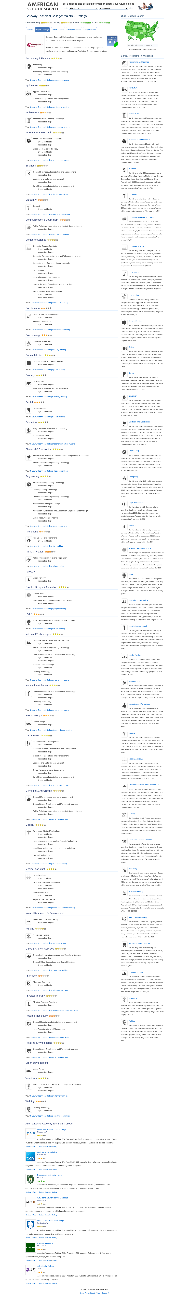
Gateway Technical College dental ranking (47, 417)
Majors (34, 1146)
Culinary (132, 347)
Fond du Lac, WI (42, 1223)
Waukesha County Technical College (52, 1198)
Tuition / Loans (58, 29)
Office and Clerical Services (140, 840)
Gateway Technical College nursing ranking (48, 943)
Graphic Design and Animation (141, 548)
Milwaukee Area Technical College (51, 1129)
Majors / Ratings (42, 29)
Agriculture (133, 88)
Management (134, 681)
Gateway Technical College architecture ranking (50, 127)
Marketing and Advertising (139, 704)
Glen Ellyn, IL (41, 1246)
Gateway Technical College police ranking (47, 370)
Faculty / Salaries (73, 29)
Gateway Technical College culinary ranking (48, 397)
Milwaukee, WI (42, 1132)
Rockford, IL (41, 1177)
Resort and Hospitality (138, 917)
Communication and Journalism (142, 217)
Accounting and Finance (139, 62)
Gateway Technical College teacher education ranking (52, 444)
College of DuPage (45, 1243)
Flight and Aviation (136, 503)
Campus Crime (90, 29)
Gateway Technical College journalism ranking (49, 234)
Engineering (134, 451)
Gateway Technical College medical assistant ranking (52, 908)
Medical (132, 733)
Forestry (132, 525)
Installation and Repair (138, 626)
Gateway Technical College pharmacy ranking (49, 990)
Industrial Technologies (138, 600)
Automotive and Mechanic (139, 140)
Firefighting (133, 477)
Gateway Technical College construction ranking (50, 214)
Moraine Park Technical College (50, 1220)
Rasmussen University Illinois (49, 1175)
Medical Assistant (136, 759)
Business (132, 169)
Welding (132, 1021)
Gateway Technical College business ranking (48, 194)
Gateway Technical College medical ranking (48, 863)
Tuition (41, 1146)
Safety (54, 1146)
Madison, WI (41, 1155)
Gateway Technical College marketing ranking (49, 819)
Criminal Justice (135, 321)
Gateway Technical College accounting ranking (49, 80)
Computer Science (136, 246)
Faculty (48, 1146)
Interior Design (135, 655)
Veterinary (133, 998)
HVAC (131, 574)
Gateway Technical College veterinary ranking (49, 1096)
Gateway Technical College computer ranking (49, 303)
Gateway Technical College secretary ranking (49, 970)
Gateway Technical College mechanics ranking (49, 160)
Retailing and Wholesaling (139, 943)
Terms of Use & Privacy (93, 1293)
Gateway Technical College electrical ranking (48, 471)
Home (82, 1293)
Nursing (132, 814)
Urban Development (137, 972)
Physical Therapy (136, 891)
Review (30, 29)
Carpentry (133, 194)
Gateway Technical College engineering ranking (50, 526)
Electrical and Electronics (139, 422)
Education (133, 396)
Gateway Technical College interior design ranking (51, 730)
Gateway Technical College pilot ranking (47, 566)
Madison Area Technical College (50, 1152)
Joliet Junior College (45, 1266)
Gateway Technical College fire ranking (46, 546)
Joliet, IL (40, 1269)
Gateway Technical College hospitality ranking (49, 1037)
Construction (134, 272)
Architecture (134, 114)
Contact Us (105, 1293)
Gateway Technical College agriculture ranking (49, 107)
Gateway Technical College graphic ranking (48, 609)
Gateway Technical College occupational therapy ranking (54, 1010)
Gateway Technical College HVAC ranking (47, 629)
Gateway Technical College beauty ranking (48, 350)
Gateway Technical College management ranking (50, 785)
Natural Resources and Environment (144, 785)
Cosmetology (134, 295)
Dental (131, 373)
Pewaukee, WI (42, 1200)
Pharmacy (133, 868)
